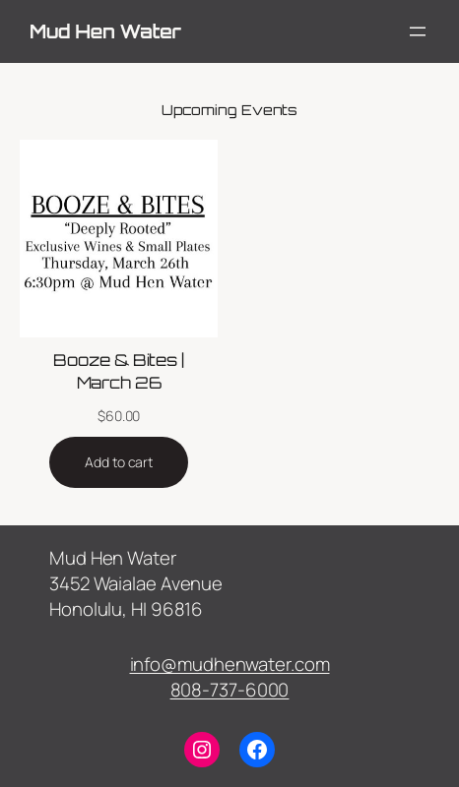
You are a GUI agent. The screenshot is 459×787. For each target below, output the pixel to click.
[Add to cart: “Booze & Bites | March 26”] (118, 462)
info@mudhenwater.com (230, 664)
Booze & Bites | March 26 (118, 371)
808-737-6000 (230, 689)
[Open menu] (417, 31)
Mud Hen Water (105, 31)
